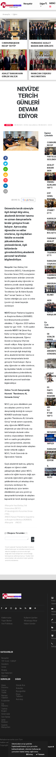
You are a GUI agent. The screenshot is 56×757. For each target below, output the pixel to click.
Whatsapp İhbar (30, 621)
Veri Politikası (6, 624)
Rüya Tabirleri (19, 695)
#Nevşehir (9, 522)
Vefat (3, 667)
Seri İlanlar (5, 717)
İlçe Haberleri (6, 673)
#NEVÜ (18, 522)
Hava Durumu (4, 686)
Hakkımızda (6, 618)
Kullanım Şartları (30, 618)
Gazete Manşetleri (5, 726)
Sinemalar (5, 714)
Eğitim (15, 14)
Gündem (5, 664)
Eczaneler (5, 701)
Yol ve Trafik (3, 691)
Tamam (40, 754)
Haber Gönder (30, 624)
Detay (29, 754)
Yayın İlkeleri (6, 621)
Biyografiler (21, 691)
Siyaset (4, 676)
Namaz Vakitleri (4, 696)
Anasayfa (6, 14)
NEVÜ (7, 313)
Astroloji (19, 699)
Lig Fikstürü (4, 705)
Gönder (33, 539)
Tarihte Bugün (4, 710)
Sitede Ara (20, 685)
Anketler (19, 688)
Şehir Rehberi (4, 721)
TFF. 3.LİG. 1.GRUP (8, 661)
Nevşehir (27, 3)
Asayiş (4, 670)
